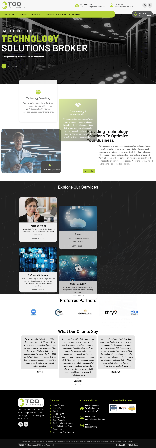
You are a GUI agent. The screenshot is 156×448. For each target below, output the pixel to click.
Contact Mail (119, 4)
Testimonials (74, 14)
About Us (13, 14)
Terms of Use (122, 441)
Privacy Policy (130, 441)
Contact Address (86, 4)
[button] (20, 359)
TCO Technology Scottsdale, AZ (92, 6)
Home (5, 14)
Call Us (87, 424)
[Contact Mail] (111, 5)
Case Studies (36, 14)
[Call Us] (82, 425)
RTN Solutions (132, 445)
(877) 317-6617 (145, 15)
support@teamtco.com (124, 6)
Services (24, 14)
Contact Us (49, 14)
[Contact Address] (77, 5)
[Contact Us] (135, 14)
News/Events (61, 14)
